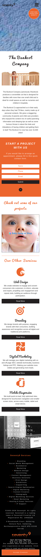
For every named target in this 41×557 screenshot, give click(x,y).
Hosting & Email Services (21, 501)
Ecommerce (21, 466)
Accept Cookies (20, 552)
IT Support (21, 504)
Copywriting (21, 485)
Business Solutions (21, 478)
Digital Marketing (21, 489)
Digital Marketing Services (21, 497)
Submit (20, 182)
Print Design (21, 480)
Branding (21, 461)
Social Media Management (21, 463)
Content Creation (21, 492)
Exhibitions (21, 482)
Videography (21, 494)
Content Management (21, 475)
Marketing (21, 468)
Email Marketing (21, 499)
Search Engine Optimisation (21, 487)
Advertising (21, 473)
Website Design (21, 470)
